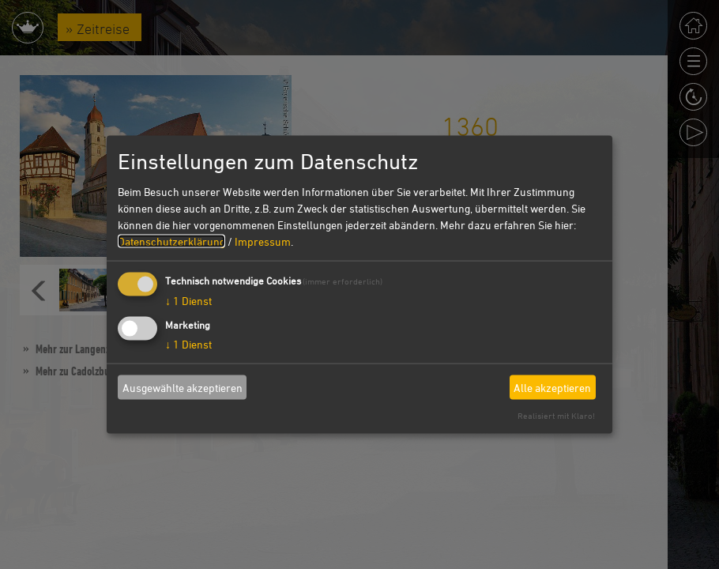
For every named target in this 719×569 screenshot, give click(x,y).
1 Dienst (188, 300)
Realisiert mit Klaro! (556, 415)
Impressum (263, 241)
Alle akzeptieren (552, 387)
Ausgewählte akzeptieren (182, 387)
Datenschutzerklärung (171, 241)
